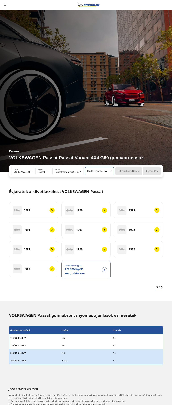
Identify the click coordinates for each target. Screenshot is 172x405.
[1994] (33, 230)
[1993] (86, 230)
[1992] (138, 230)
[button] (31, 171)
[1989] (138, 249)
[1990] (86, 249)
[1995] (138, 210)
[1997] (33, 210)
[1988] (33, 269)
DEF (159, 287)
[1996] (86, 210)
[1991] (33, 249)
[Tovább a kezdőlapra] (88, 4)
